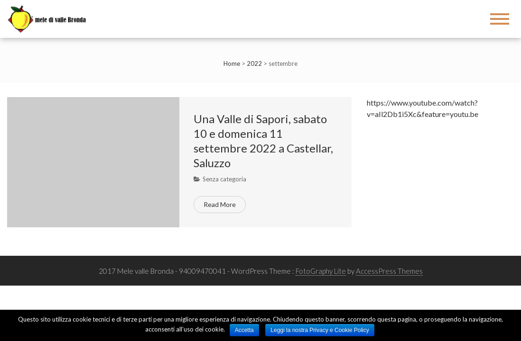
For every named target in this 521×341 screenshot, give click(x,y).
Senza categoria (224, 179)
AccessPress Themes (389, 271)
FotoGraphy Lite (321, 271)
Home (231, 63)
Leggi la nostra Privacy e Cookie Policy (319, 330)
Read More (220, 204)
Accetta (244, 330)
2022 (254, 63)
